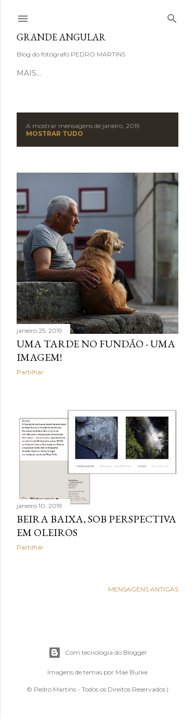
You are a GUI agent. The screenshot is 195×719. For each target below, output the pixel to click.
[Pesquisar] (172, 16)
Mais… (148, 73)
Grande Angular (61, 37)
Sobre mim (107, 73)
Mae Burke (131, 672)
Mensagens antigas (143, 589)
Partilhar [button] (30, 372)
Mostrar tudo (54, 133)
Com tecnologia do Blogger (97, 652)
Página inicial (47, 73)
